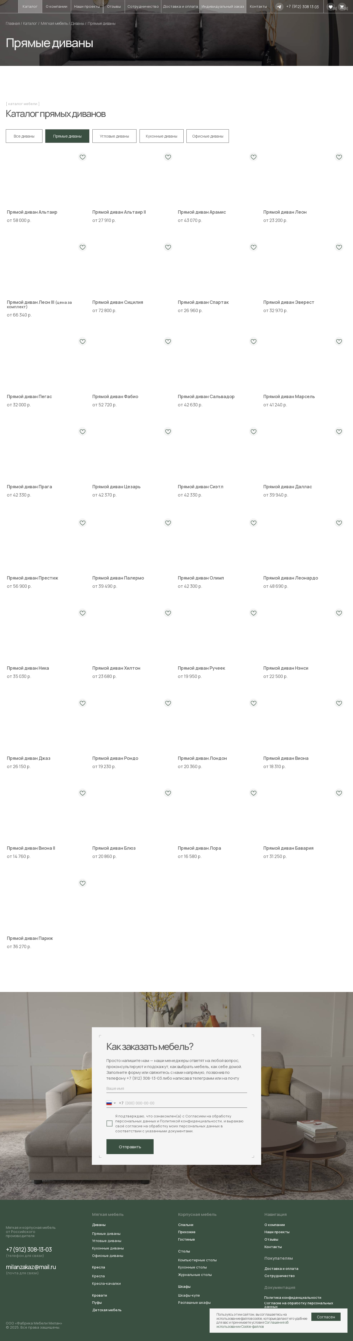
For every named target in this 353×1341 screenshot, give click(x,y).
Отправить (130, 1146)
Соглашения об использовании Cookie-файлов (252, 1324)
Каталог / (31, 23)
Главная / (14, 23)
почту (233, 1078)
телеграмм (203, 1078)
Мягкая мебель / (55, 23)
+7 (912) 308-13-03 (144, 1078)
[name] (176, 1088)
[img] (279, 7)
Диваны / (78, 23)
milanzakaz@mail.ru (31, 1267)
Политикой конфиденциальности (191, 1121)
